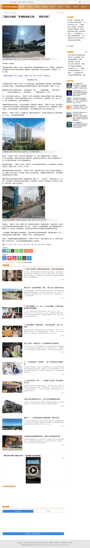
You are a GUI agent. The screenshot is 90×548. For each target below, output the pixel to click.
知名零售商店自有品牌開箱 (79, 105)
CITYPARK (20, 244)
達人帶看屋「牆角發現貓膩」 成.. (77, 22)
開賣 (39, 244)
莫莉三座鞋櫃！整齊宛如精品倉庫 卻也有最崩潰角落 (45, 269)
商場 (25, 244)
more (86, 52)
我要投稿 (19, 542)
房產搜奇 (29, 6)
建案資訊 (68, 6)
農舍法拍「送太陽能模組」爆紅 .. (77, 20)
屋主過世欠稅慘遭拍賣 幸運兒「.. (77, 29)
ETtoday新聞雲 (13, 0)
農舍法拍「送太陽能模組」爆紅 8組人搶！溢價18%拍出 (44, 288)
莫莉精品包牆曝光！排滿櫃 (75, 59)
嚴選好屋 (83, 6)
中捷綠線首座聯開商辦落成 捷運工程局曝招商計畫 (42, 436)
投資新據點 (45, 6)
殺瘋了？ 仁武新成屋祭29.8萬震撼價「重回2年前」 (42, 418)
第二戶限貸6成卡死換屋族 (74, 66)
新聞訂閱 (31, 0)
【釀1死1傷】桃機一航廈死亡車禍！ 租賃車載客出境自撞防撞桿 (21, 455)
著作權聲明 (64, 542)
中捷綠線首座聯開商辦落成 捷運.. (77, 75)
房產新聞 (21, 6)
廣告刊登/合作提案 (38, 542)
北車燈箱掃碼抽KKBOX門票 (79, 91)
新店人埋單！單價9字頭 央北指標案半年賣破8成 (41, 343)
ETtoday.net (44, 545)
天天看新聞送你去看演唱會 (79, 98)
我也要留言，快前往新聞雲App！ (33, 533)
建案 (36, 244)
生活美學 (52, 6)
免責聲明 (70, 542)
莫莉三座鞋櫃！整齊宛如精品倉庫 (76, 55)
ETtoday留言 (18, 511)
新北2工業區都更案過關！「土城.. (76, 35)
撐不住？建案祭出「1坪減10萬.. (76, 26)
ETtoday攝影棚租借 (77, 122)
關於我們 (31, 542)
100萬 (28, 244)
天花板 (32, 244)
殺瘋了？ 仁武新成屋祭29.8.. (75, 33)
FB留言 (48, 511)
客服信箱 (46, 542)
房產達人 (37, 6)
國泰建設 (49, 244)
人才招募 (25, 542)
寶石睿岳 (43, 244)
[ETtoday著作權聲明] (26, 262)
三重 (8, 244)
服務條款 (51, 542)
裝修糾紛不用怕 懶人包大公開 (76, 38)
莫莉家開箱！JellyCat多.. (74, 61)
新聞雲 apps (25, 0)
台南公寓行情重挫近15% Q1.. (76, 70)
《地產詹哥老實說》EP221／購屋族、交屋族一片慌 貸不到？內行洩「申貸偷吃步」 (26, 75)
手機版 (19, 0)
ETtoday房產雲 (10, 6)
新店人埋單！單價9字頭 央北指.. (76, 63)
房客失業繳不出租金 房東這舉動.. (77, 31)
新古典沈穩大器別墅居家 (74, 40)
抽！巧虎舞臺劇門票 (77, 83)
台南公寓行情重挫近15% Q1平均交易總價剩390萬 (42, 399)
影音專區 (60, 6)
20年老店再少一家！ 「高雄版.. (76, 24)
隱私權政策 (57, 542)
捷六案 (14, 244)
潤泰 (11, 244)
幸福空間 (75, 6)
